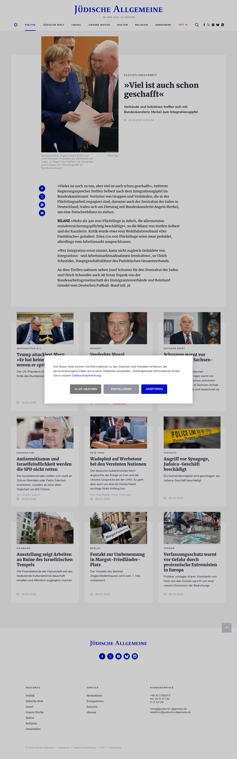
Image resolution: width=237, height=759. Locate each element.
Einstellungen (121, 389)
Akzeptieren (154, 389)
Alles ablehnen (85, 389)
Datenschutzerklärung (86, 375)
